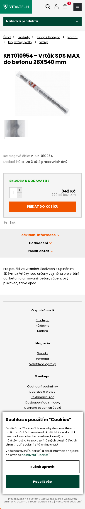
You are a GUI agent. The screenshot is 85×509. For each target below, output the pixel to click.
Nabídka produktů (22, 21)
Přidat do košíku (42, 206)
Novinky (42, 353)
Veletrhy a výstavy (42, 364)
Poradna (42, 359)
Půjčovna (42, 326)
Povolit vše (42, 481)
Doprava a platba (42, 391)
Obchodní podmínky (42, 386)
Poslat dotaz (38, 251)
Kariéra (42, 331)
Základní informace (38, 235)
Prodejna (42, 320)
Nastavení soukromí (69, 501)
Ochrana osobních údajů (42, 408)
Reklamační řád (42, 397)
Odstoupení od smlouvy (42, 402)
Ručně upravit (42, 466)
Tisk (12, 223)
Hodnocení (38, 243)
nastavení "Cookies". (36, 455)
